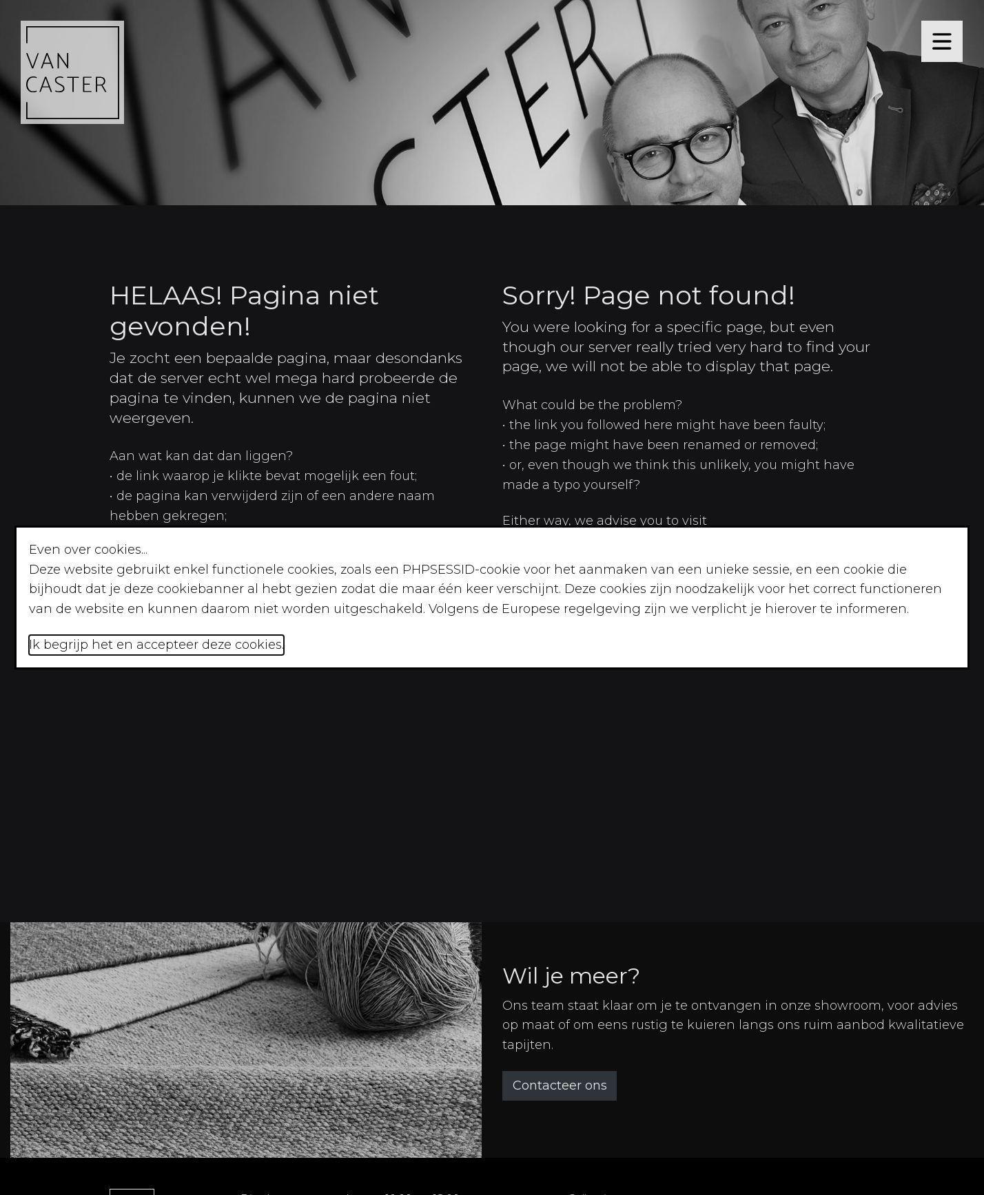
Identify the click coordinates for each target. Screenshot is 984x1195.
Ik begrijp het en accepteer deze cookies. (156, 644)
